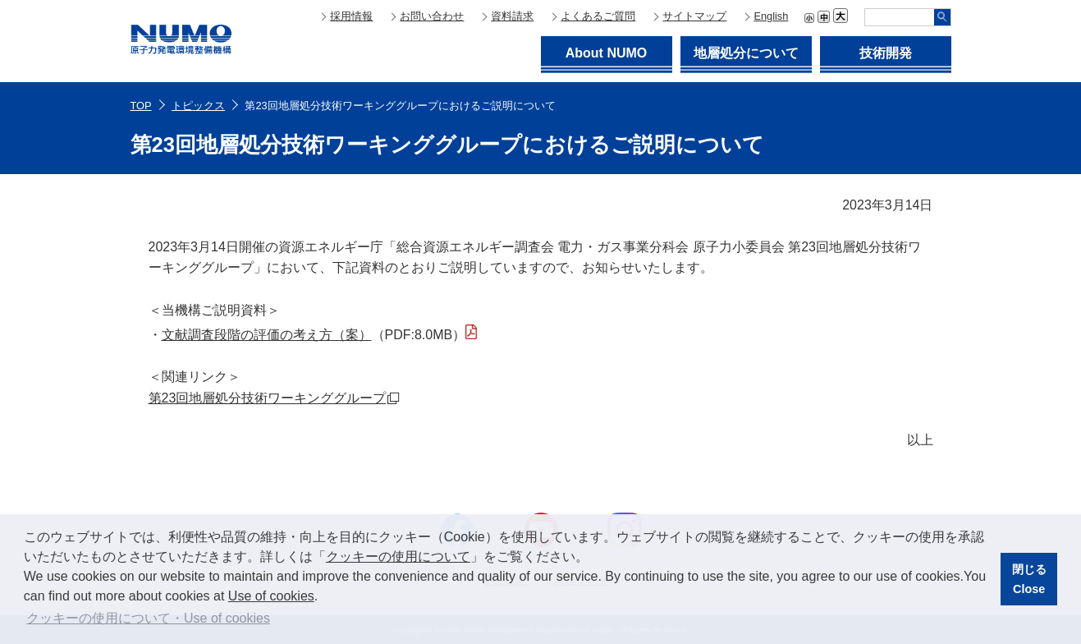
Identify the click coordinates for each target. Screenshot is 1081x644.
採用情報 (351, 16)
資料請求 (512, 16)
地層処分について (746, 53)
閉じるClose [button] (1029, 579)
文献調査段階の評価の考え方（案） (267, 335)
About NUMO (607, 53)
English (770, 16)
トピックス (198, 105)
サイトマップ (694, 16)
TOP (141, 105)
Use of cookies (271, 596)
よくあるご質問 (598, 16)
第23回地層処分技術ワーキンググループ (268, 398)
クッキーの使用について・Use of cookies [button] (148, 618)
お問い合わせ (432, 16)
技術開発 (885, 53)
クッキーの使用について (398, 557)
